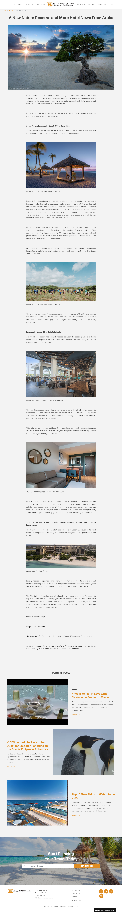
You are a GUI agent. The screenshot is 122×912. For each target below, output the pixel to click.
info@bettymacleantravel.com (44, 898)
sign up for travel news (104, 910)
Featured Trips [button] (29, 4)
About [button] (20, 4)
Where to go (41, 4)
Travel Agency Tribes (72, 906)
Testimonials (76, 900)
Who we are (76, 890)
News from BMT (101, 4)
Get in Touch (87, 866)
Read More (76, 715)
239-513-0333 (40, 895)
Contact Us (75, 894)
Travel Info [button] (90, 4)
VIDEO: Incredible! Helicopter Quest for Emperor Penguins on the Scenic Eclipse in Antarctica (27, 746)
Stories (10, 11)
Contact (110, 4)
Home (15, 4)
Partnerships (81, 4)
